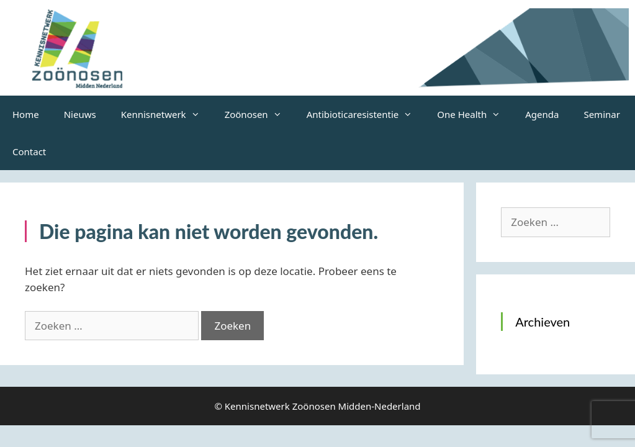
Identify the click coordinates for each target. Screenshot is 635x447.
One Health (475, 114)
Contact (29, 151)
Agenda (542, 114)
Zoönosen (259, 114)
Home (25, 114)
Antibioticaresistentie (366, 114)
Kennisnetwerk (166, 114)
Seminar (601, 114)
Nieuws (80, 114)
